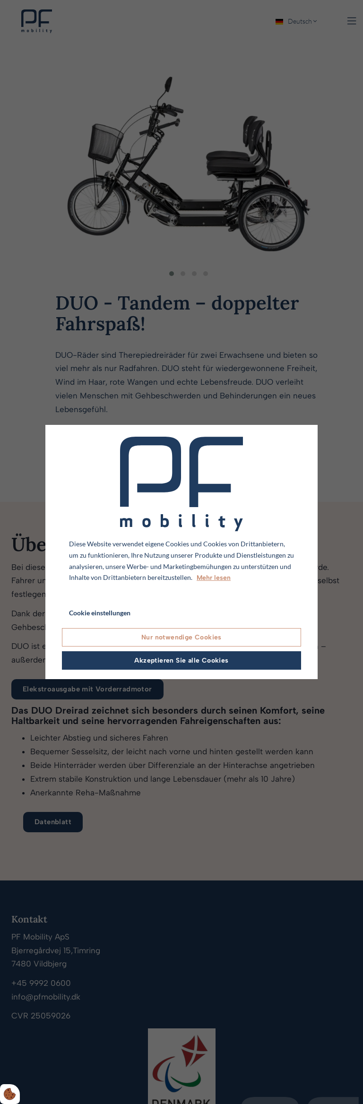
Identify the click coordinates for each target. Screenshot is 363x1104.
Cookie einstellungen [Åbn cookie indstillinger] (99, 613)
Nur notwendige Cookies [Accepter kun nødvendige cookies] (181, 637)
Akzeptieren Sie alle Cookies (181, 660)
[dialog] (181, 552)
